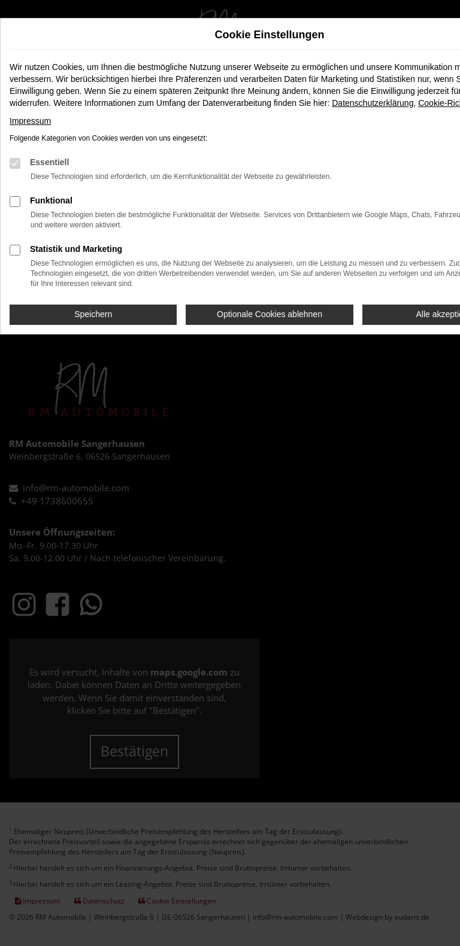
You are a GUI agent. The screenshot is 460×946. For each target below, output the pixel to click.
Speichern (93, 314)
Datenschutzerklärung (372, 103)
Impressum (30, 121)
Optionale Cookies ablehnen (269, 314)
